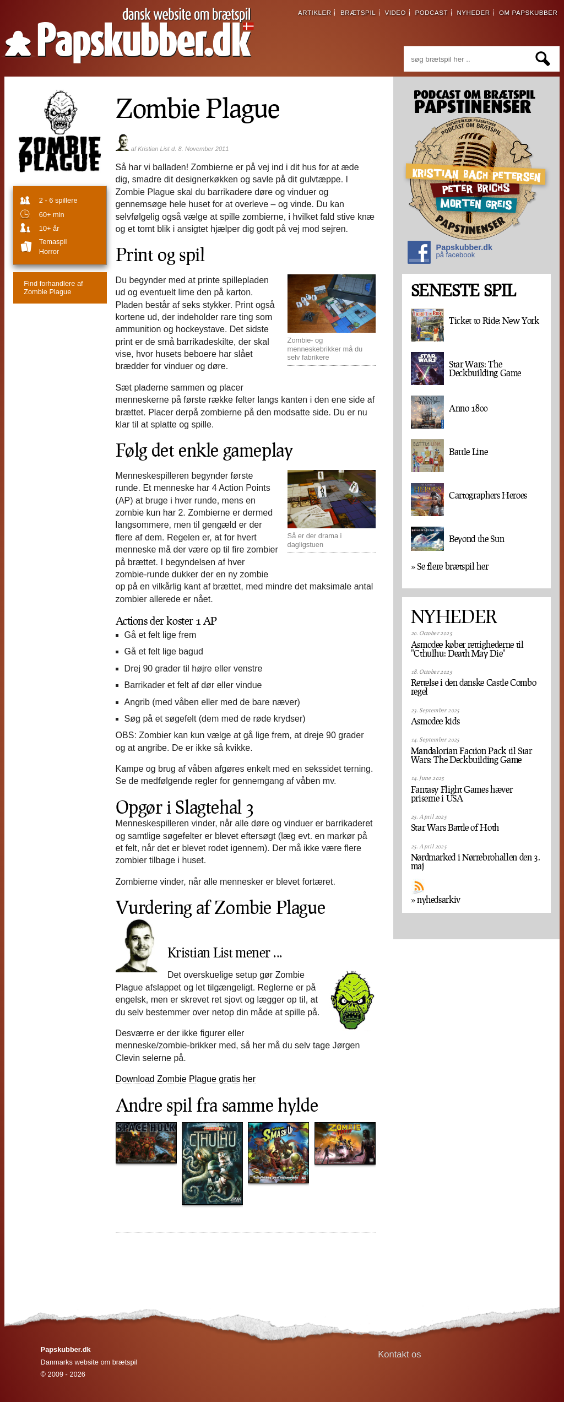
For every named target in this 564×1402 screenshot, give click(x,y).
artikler (315, 12)
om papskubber (528, 12)
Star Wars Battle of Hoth (455, 827)
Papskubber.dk (450, 253)
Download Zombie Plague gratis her (186, 1079)
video (395, 12)
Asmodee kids (435, 721)
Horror (49, 251)
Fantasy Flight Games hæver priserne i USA (462, 794)
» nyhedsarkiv (435, 899)
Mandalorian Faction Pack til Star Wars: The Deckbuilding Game (471, 755)
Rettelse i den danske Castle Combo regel (473, 687)
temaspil (53, 241)
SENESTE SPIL (463, 291)
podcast (431, 12)
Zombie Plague (53, 287)
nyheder (473, 12)
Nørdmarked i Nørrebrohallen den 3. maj (475, 861)
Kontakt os (399, 1354)
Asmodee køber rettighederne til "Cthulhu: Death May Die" (467, 649)
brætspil (358, 12)
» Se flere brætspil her (450, 566)
